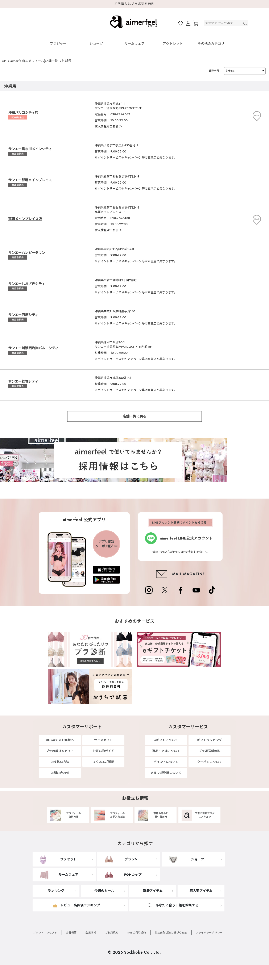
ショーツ (96, 43)
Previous (77, 4)
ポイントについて (166, 762)
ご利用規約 (112, 933)
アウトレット (173, 43)
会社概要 (71, 933)
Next (192, 4)
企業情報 (91, 933)
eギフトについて (166, 740)
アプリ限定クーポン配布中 (106, 544)
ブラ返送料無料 (209, 751)
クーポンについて (209, 762)
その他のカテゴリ (211, 43)
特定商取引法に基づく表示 (171, 933)
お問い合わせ (60, 773)
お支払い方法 (60, 762)
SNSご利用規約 (136, 933)
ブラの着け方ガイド (60, 751)
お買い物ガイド (103, 751)
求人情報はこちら (106, 126)
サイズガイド (103, 740)
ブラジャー (58, 43)
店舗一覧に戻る (134, 416)
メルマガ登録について (166, 773)
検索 (245, 23)
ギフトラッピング (209, 740)
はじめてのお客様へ (60, 740)
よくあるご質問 (103, 762)
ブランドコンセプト (45, 933)
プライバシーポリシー (209, 933)
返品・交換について (166, 751)
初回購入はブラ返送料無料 (134, 4)
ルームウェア (134, 43)
